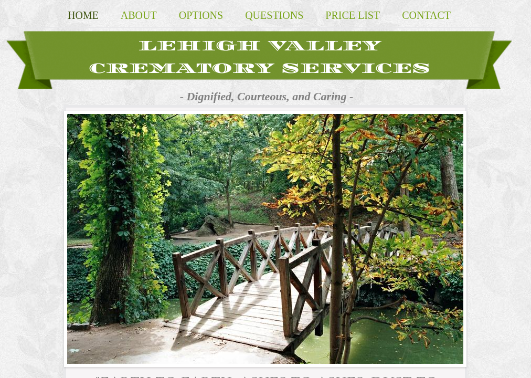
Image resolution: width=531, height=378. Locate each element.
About (139, 15)
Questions (274, 15)
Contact (426, 15)
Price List (352, 15)
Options (201, 15)
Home (83, 15)
